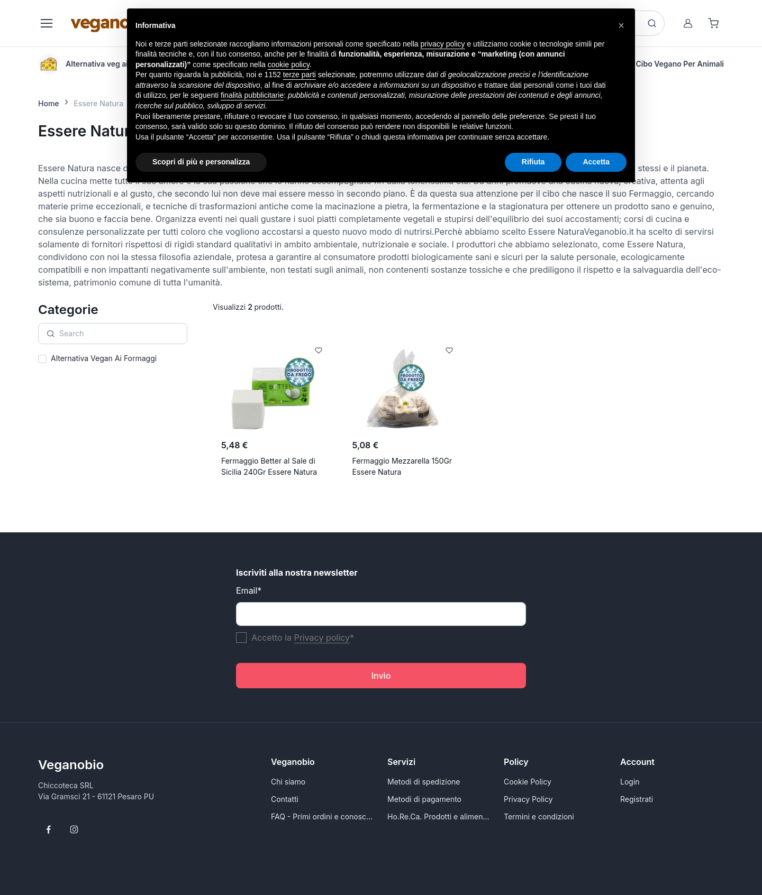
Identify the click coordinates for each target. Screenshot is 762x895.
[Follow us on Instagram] (74, 829)
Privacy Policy (528, 799)
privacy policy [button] (443, 44)
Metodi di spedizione (423, 781)
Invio (381, 675)
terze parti (299, 74)
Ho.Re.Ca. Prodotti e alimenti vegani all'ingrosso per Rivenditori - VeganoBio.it (439, 816)
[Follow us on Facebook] (48, 829)
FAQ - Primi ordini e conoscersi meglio (323, 816)
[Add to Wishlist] (318, 350)
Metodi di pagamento (424, 799)
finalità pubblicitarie (252, 95)
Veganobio (71, 764)
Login (630, 781)
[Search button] (652, 23)
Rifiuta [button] (533, 162)
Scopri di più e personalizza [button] (201, 162)
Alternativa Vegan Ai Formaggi (104, 358)
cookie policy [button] (289, 64)
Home (48, 103)
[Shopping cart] (713, 23)
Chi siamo (288, 781)
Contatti (284, 799)
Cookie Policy (527, 781)
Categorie (68, 309)
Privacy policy (321, 637)
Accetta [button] (596, 162)
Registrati (636, 799)
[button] (621, 25)
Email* (248, 590)
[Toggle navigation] (46, 23)
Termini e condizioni (539, 816)
